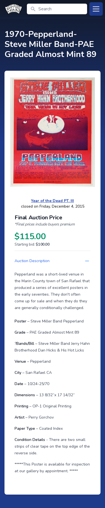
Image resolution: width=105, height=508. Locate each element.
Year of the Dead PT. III (52, 200)
